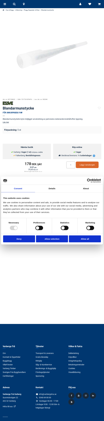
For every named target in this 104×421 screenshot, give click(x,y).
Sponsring (40, 376)
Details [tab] (52, 188)
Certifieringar (8, 376)
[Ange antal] (70, 165)
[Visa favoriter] (90, 4)
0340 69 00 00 (45, 397)
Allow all (85, 239)
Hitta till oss (8, 406)
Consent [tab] (18, 188)
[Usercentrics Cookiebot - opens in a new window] (89, 181)
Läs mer (6, 122)
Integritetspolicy (75, 361)
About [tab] (86, 188)
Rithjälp (39, 361)
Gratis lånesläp (42, 357)
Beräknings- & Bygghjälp (46, 368)
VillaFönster (8, 365)
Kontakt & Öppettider (11, 357)
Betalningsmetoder (76, 365)
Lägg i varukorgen (87, 165)
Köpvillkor (72, 357)
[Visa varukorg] (99, 4)
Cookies (71, 368)
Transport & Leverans (45, 353)
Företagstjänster (43, 372)
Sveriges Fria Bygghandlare (14, 372)
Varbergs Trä (9, 346)
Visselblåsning (74, 372)
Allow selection (52, 239)
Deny (19, 239)
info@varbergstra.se (47, 394)
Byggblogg (7, 361)
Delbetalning (73, 353)
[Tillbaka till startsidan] (52, 4)
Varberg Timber (9, 368)
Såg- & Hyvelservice (44, 365)
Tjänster (40, 346)
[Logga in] (80, 4)
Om (4, 353)
